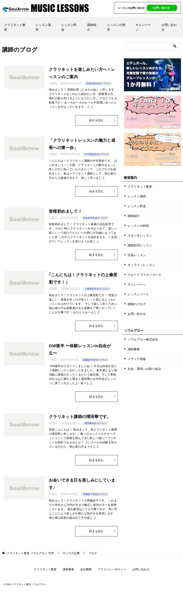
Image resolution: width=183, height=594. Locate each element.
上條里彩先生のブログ (96, 288)
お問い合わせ (169, 27)
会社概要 (86, 569)
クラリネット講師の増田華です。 (80, 416)
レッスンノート (138, 294)
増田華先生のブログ (95, 423)
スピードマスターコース (144, 274)
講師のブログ (137, 304)
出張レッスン (137, 255)
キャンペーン (143, 27)
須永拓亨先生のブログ (95, 218)
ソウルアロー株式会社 (143, 339)
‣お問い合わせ (161, 7)
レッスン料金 (69, 27)
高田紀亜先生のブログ (98, 83)
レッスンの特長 (116, 27)
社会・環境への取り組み (144, 368)
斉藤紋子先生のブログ (95, 359)
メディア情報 (137, 359)
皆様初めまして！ (65, 211)
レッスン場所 (43, 27)
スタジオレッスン (140, 235)
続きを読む (102, 120)
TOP (30, 553)
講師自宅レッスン (140, 245)
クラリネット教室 (14, 27)
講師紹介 (91, 27)
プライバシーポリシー (112, 569)
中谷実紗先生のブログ (96, 154)
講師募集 (134, 349)
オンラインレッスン (141, 265)
